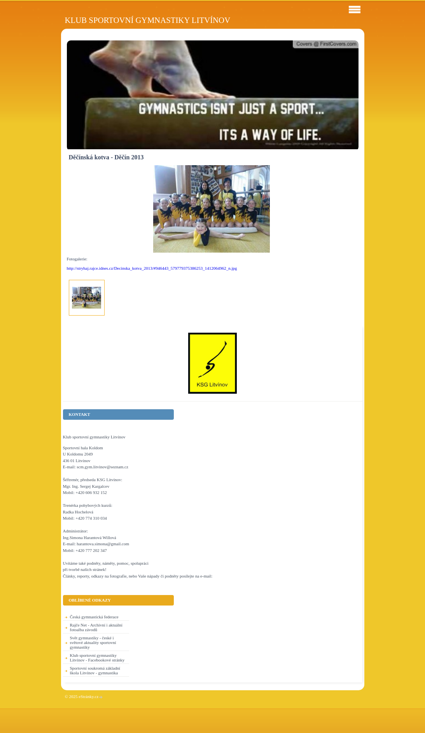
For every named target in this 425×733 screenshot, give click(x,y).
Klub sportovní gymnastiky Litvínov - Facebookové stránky (97, 657)
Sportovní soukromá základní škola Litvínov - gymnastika (95, 670)
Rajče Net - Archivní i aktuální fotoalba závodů (96, 627)
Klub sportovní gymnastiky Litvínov (148, 20)
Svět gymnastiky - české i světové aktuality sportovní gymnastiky (93, 642)
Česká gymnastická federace (94, 616)
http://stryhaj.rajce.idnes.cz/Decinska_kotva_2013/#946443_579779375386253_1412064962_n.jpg (152, 268)
